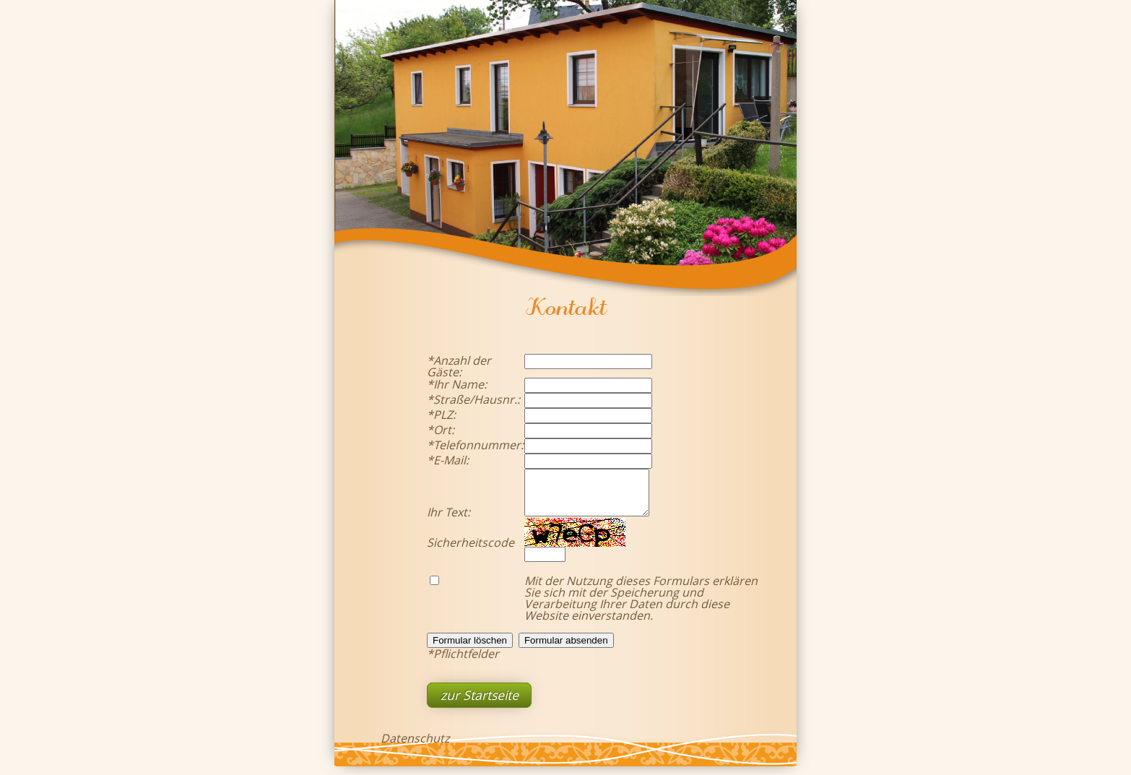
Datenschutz (415, 747)
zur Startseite (480, 704)
